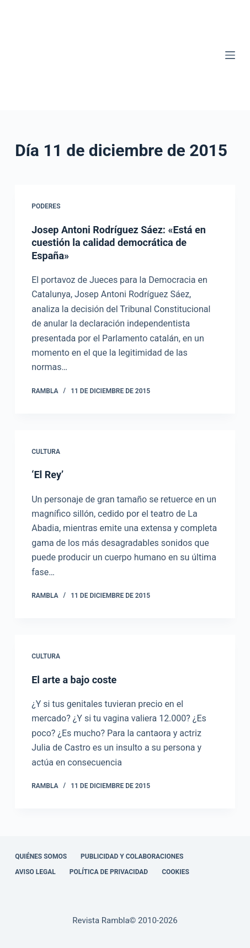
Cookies (175, 872)
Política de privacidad (109, 872)
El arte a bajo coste (73, 679)
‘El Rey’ (47, 474)
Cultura (45, 452)
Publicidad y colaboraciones (132, 856)
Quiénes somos (41, 856)
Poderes (45, 206)
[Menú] (230, 55)
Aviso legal (35, 872)
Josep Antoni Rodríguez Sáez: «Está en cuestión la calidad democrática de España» (118, 242)
